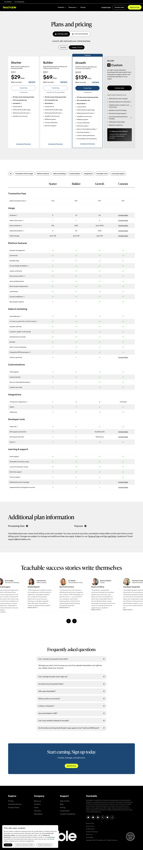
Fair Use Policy (110, 536)
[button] (61, 7)
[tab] (61, 34)
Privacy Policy (90, 823)
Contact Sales (123, 215)
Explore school (32, 612)
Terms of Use (93, 536)
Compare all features (23, 144)
